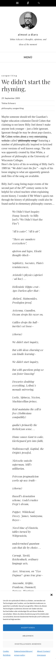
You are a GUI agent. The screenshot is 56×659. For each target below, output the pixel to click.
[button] (51, 594)
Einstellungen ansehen (28, 644)
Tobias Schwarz (8, 103)
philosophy (6, 108)
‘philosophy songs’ (27, 140)
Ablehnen (28, 636)
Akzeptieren (28, 627)
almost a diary (28, 34)
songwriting (9, 75)
